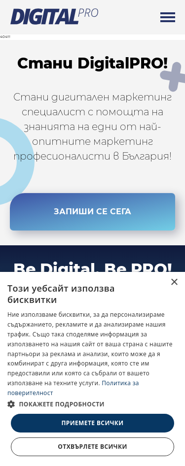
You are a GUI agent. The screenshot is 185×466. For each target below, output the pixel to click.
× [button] (174, 282)
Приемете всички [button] (92, 423)
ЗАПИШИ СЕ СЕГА (92, 214)
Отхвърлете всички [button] (92, 446)
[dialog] (92, 369)
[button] (92, 404)
